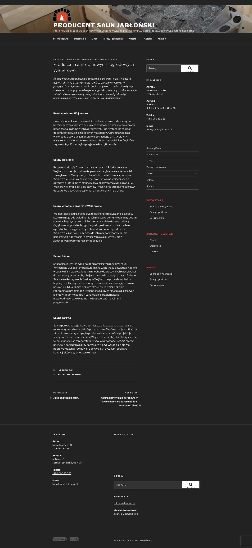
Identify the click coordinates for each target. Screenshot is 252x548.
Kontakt (162, 38)
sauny (62, 374)
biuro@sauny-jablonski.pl (159, 129)
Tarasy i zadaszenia (113, 38)
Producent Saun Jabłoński (104, 25)
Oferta (134, 38)
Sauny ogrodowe (158, 212)
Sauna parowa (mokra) (161, 206)
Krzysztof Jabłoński (104, 60)
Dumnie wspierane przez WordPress (133, 540)
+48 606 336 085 (155, 118)
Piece (153, 240)
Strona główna (60, 38)
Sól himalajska (157, 217)
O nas (94, 38)
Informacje (80, 38)
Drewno (154, 251)
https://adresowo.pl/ (124, 503)
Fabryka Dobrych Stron (126, 513)
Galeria (148, 38)
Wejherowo (74, 374)
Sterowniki (155, 245)
